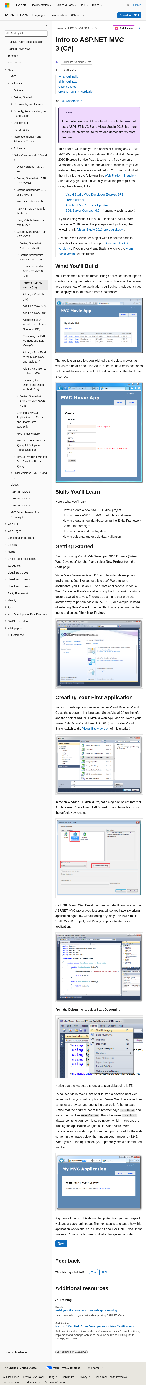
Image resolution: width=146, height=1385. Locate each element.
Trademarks (30, 1382)
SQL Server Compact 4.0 (82, 210)
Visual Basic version (95, 728)
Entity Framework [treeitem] (18, 593)
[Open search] (128, 5)
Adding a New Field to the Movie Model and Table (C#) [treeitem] (34, 357)
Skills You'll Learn (68, 81)
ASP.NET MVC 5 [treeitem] (21, 491)
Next (61, 1243)
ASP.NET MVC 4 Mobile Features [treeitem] (31, 211)
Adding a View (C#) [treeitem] (34, 305)
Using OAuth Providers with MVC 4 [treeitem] (30, 222)
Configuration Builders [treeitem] (21, 537)
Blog (52, 1377)
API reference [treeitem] (16, 635)
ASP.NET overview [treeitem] (19, 48)
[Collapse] (47, 25)
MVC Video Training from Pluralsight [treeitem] (25, 515)
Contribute (68, 1377)
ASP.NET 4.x (85, 28)
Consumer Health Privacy (110, 1377)
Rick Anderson (69, 100)
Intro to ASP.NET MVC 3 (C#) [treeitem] (33, 285)
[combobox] (26, 33)
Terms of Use (11, 1382)
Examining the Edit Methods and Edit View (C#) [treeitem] (34, 341)
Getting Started (67, 86)
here (126, 121)
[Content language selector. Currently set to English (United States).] (21, 1368)
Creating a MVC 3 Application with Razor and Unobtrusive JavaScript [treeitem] (30, 419)
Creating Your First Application (76, 91)
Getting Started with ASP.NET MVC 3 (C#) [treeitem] (34, 271)
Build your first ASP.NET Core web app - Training (86, 1310)
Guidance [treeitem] (19, 90)
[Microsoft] (7, 5)
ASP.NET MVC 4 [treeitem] (21, 498)
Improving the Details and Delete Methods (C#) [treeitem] (33, 385)
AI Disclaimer (11, 1377)
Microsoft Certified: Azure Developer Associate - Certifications (94, 1326)
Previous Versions (33, 1377)
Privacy (83, 1377)
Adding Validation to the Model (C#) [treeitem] (34, 371)
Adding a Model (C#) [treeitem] (35, 312)
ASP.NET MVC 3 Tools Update (86, 205)
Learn (59, 28)
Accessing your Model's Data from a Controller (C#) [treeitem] (35, 324)
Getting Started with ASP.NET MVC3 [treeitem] (31, 246)
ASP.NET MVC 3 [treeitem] (21, 505)
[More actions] (139, 28)
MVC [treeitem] (14, 76)
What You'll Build (68, 76)
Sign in (137, 4)
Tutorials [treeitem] (13, 55)
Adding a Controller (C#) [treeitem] (34, 297)
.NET (70, 28)
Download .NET (129, 15)
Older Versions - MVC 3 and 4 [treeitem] (31, 169)
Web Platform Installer (120, 175)
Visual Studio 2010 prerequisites (99, 229)
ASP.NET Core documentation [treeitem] (25, 41)
